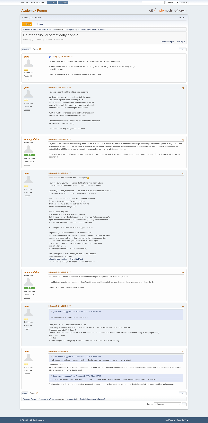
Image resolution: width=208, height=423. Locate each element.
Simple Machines (38, 420)
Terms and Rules (175, 420)
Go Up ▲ (185, 420)
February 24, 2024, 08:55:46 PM (62, 57)
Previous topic (167, 42)
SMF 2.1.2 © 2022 (26, 420)
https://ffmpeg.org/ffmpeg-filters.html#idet (66, 259)
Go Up (24, 393)
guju (26, 57)
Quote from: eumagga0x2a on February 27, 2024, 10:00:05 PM (77, 312)
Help (166, 420)
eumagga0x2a (70, 30)
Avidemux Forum (34, 10)
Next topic (180, 42)
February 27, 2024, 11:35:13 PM (59, 306)
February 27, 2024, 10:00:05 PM (59, 272)
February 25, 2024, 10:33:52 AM (59, 87)
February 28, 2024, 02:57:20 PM (59, 351)
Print (182, 49)
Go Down (26, 49)
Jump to (150, 404)
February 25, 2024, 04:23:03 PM (59, 139)
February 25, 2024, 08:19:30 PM (59, 173)
